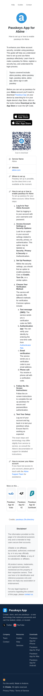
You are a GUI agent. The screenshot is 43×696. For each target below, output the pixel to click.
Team (5, 638)
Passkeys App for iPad (34, 648)
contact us (28, 594)
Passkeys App (21, 95)
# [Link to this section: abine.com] (26, 31)
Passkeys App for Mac (34, 655)
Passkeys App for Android (33, 662)
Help (13, 5)
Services (19, 645)
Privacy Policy (8, 691)
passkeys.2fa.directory (25, 519)
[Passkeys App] (15, 610)
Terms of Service (22, 691)
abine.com (16, 170)
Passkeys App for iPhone (33, 641)
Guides (20, 5)
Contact (29, 5)
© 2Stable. (7, 687)
